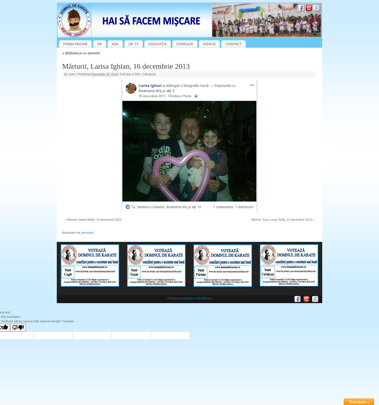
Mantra (188, 298)
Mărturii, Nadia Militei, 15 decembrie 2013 (94, 219)
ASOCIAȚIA (157, 44)
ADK (115, 44)
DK (99, 44)
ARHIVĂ (209, 44)
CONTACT (233, 44)
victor (72, 74)
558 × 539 (141, 74)
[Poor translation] (18, 328)
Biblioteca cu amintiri (81, 53)
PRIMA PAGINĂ (75, 44)
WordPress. (204, 298)
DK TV (134, 44)
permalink (87, 232)
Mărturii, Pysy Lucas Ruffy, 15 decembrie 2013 (281, 219)
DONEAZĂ (184, 44)
